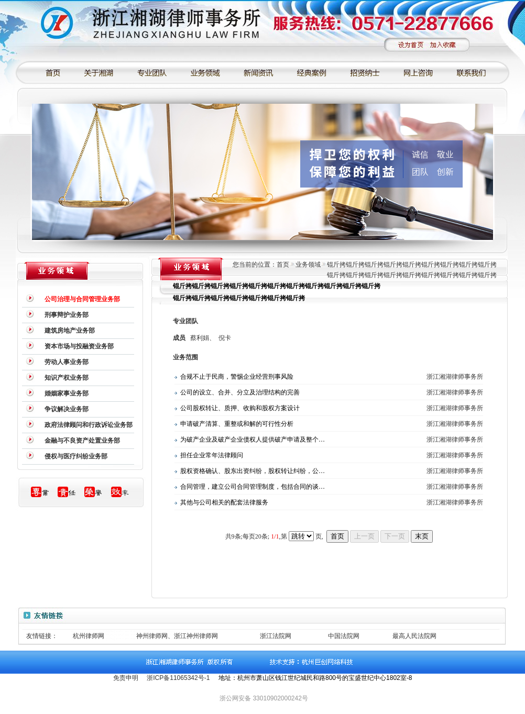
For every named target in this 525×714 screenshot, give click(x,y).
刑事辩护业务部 (67, 314)
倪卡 (224, 338)
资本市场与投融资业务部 (79, 346)
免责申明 (125, 678)
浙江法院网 (275, 636)
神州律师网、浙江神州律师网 (177, 636)
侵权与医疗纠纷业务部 (76, 456)
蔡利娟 (199, 338)
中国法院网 (343, 636)
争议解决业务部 (67, 409)
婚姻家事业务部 (67, 393)
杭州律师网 (88, 636)
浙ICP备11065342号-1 (178, 678)
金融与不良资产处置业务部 (82, 440)
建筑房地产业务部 (70, 330)
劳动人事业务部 (67, 362)
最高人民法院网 (414, 636)
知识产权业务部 (67, 377)
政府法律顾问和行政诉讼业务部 (89, 425)
